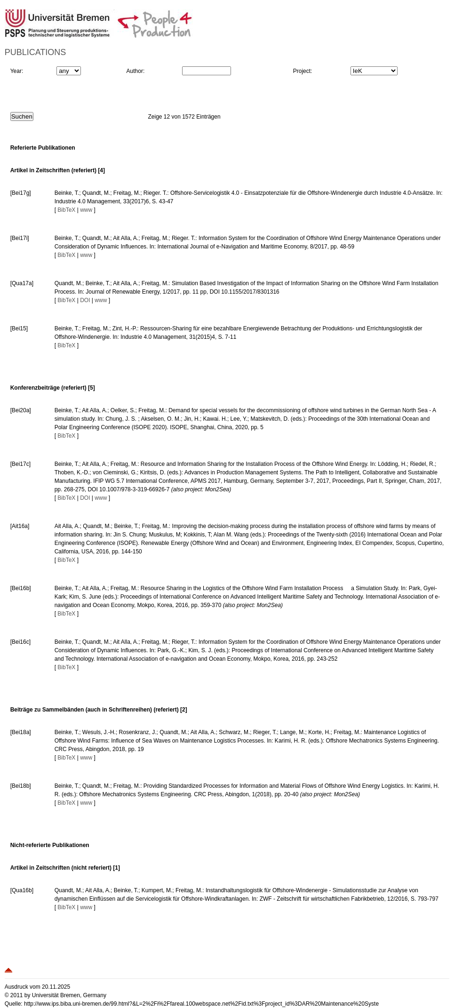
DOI (85, 300)
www (86, 210)
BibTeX (66, 210)
